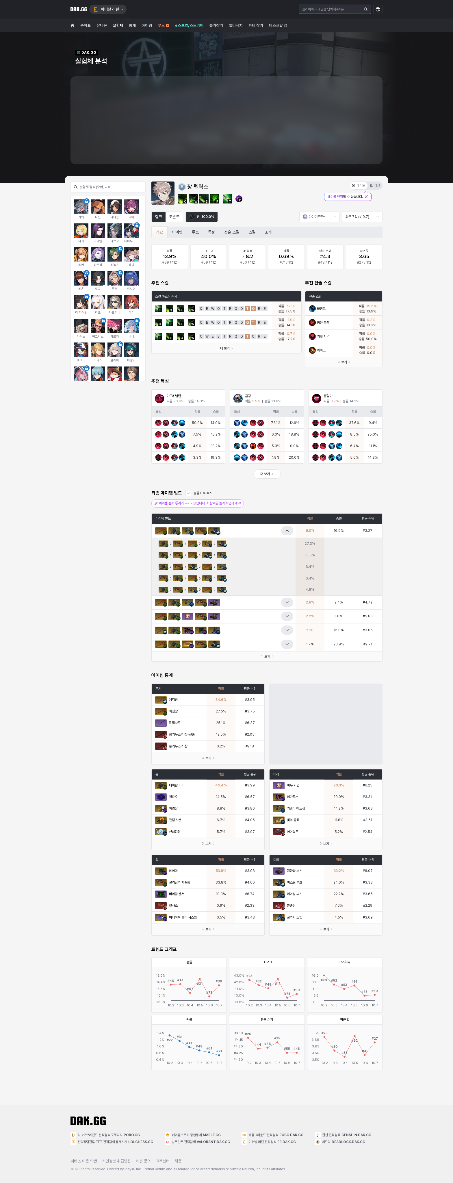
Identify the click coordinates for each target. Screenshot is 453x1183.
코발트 (174, 216)
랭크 (158, 216)
